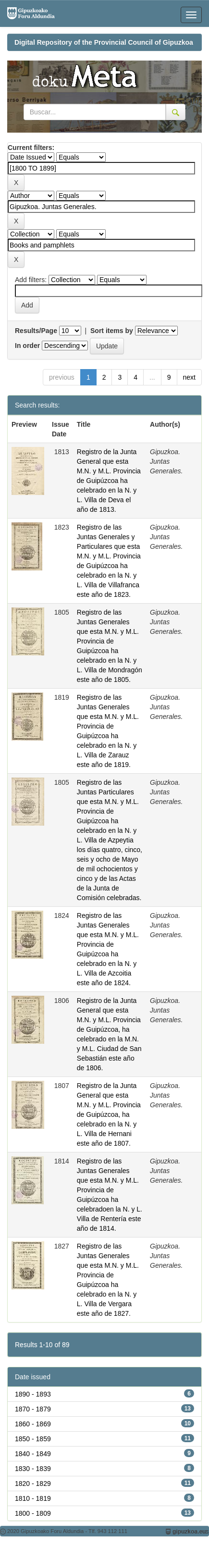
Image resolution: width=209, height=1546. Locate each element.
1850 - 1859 (33, 1439)
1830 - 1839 (33, 1468)
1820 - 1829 (33, 1483)
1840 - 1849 (33, 1454)
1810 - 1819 (33, 1498)
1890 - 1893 (33, 1394)
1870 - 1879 (33, 1409)
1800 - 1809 (33, 1513)
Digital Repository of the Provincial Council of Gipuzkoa (103, 42)
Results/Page (36, 330)
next (189, 377)
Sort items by (111, 330)
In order (27, 345)
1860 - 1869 (33, 1424)
